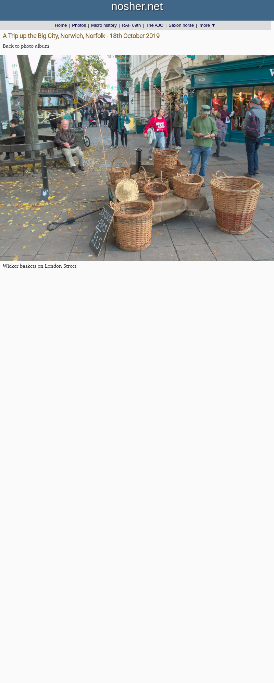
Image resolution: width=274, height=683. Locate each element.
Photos (79, 25)
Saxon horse (181, 25)
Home (61, 25)
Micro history (104, 25)
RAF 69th (131, 25)
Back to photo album (26, 46)
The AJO (154, 25)
